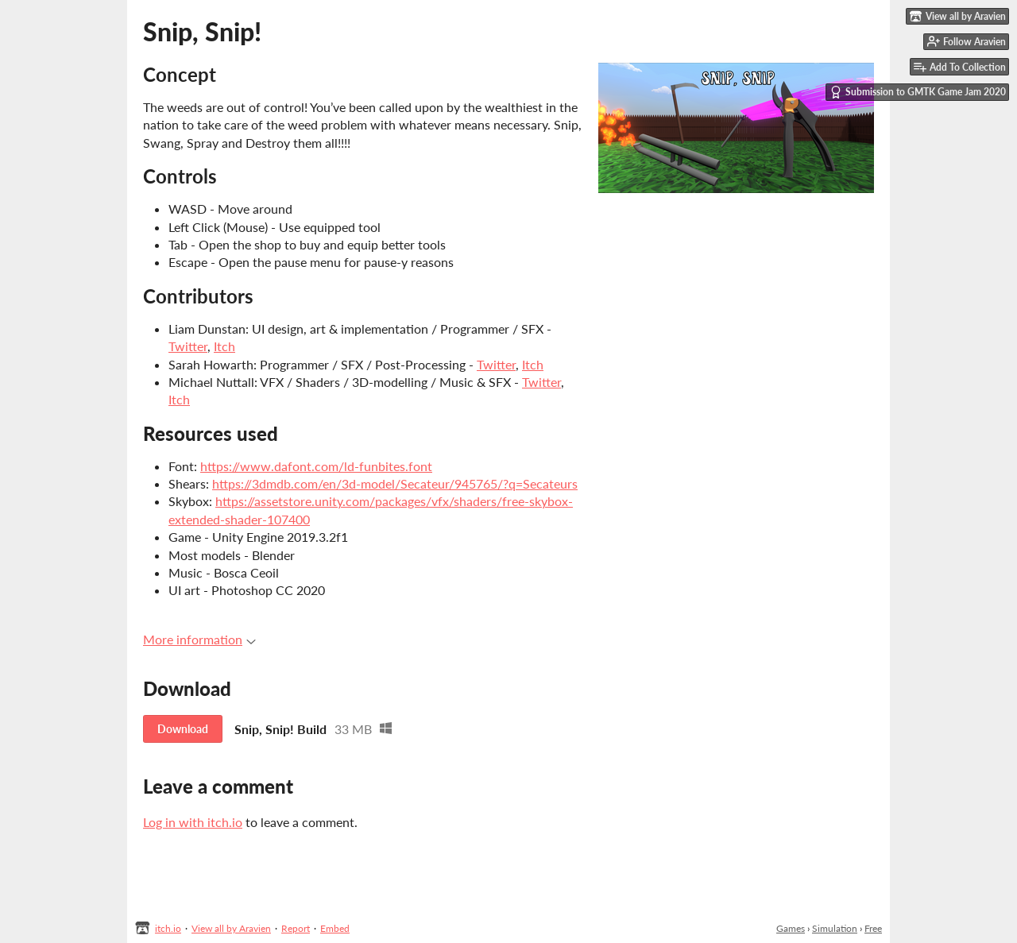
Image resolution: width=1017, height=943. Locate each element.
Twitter (187, 346)
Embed (335, 928)
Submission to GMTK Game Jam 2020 (917, 92)
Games (790, 928)
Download (182, 729)
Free (873, 928)
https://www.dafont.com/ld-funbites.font (316, 465)
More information (199, 639)
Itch (224, 346)
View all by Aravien (231, 928)
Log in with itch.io (192, 821)
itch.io (168, 928)
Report (295, 928)
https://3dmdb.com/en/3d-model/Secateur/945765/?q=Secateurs (395, 483)
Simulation (834, 928)
